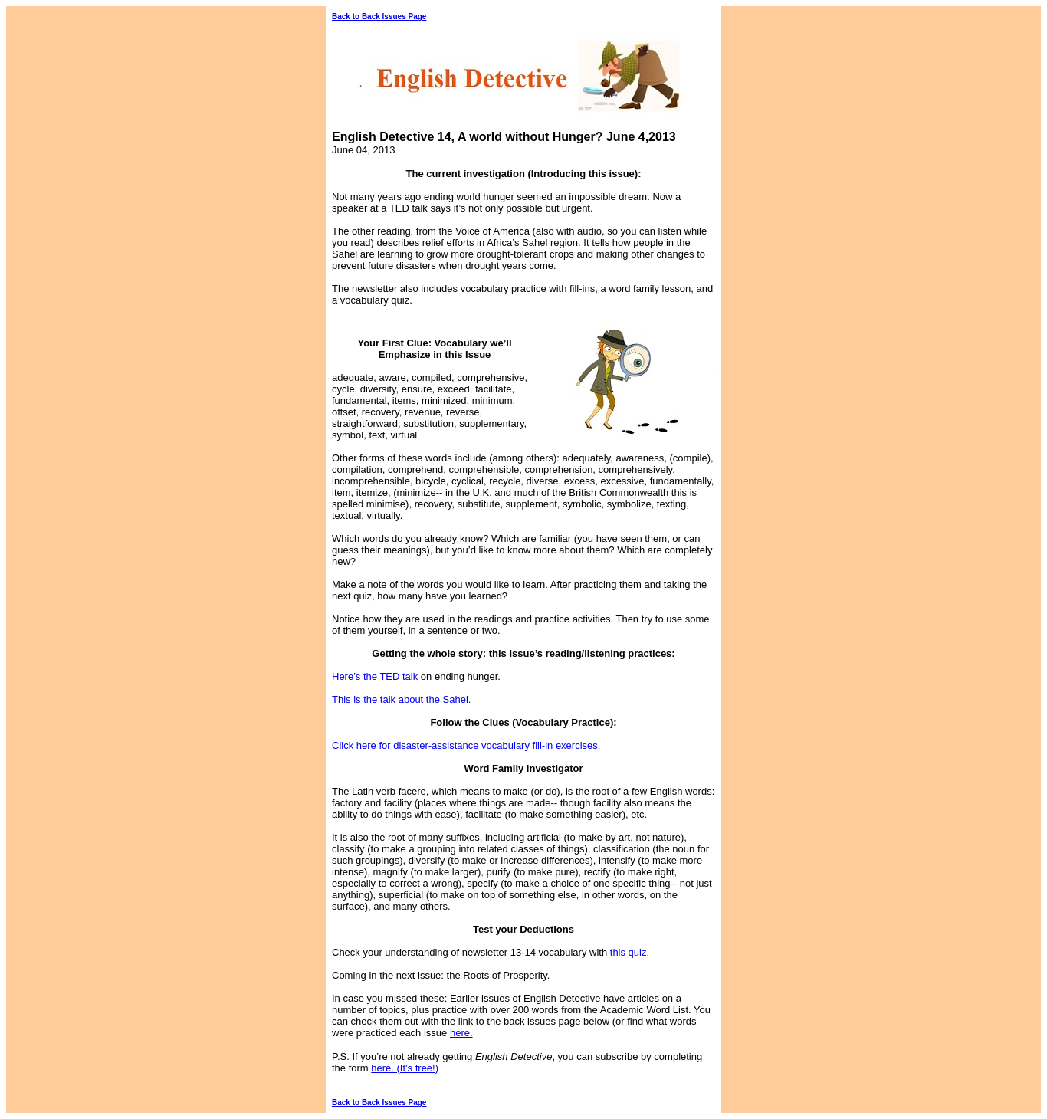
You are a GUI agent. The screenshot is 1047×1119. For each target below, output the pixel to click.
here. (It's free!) (404, 1068)
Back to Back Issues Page (379, 16)
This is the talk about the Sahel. (401, 699)
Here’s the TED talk (376, 676)
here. (461, 1033)
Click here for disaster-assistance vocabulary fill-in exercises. (466, 745)
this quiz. (629, 952)
